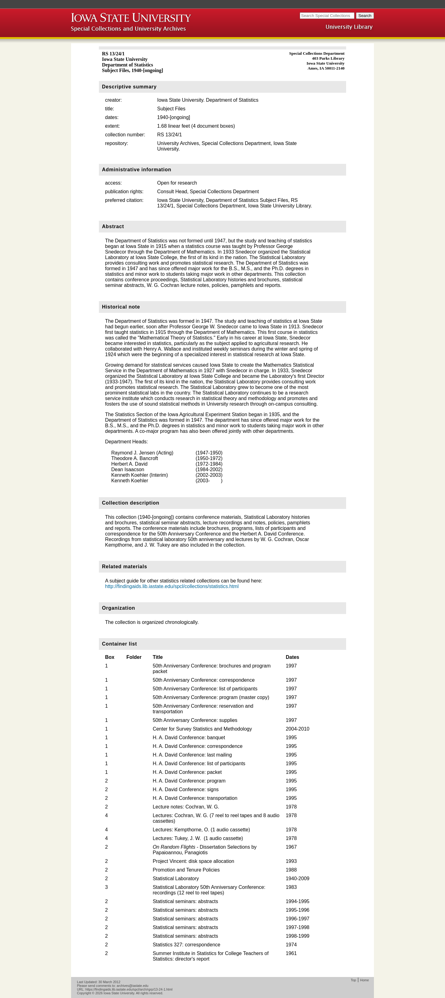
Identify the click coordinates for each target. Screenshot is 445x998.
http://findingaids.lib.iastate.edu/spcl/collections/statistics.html (172, 586)
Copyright (84, 993)
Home (364, 980)
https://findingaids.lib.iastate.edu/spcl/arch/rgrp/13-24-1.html (128, 989)
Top (353, 980)
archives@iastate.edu (133, 985)
